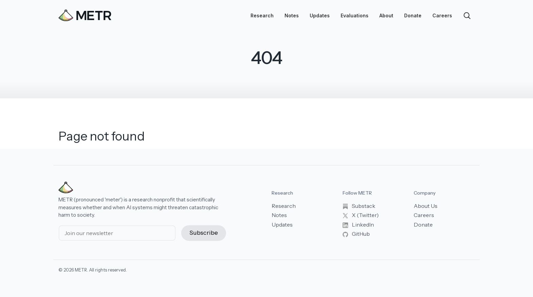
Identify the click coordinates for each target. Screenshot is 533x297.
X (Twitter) (361, 215)
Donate (413, 15)
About (386, 15)
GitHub (356, 233)
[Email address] (117, 233)
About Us (425, 205)
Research (262, 15)
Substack (359, 205)
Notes (292, 15)
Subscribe (203, 232)
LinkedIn (358, 224)
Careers (442, 15)
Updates (320, 15)
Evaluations (354, 15)
